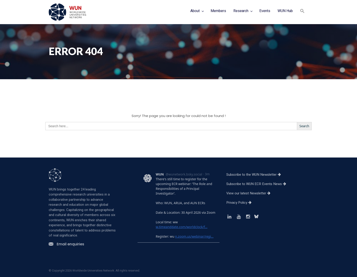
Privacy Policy (240, 202)
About (195, 11)
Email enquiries (66, 244)
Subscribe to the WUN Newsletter (255, 174)
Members (218, 11)
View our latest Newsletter (250, 193)
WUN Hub (285, 11)
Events (264, 11)
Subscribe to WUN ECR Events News (258, 183)
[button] (302, 11)
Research (240, 11)
